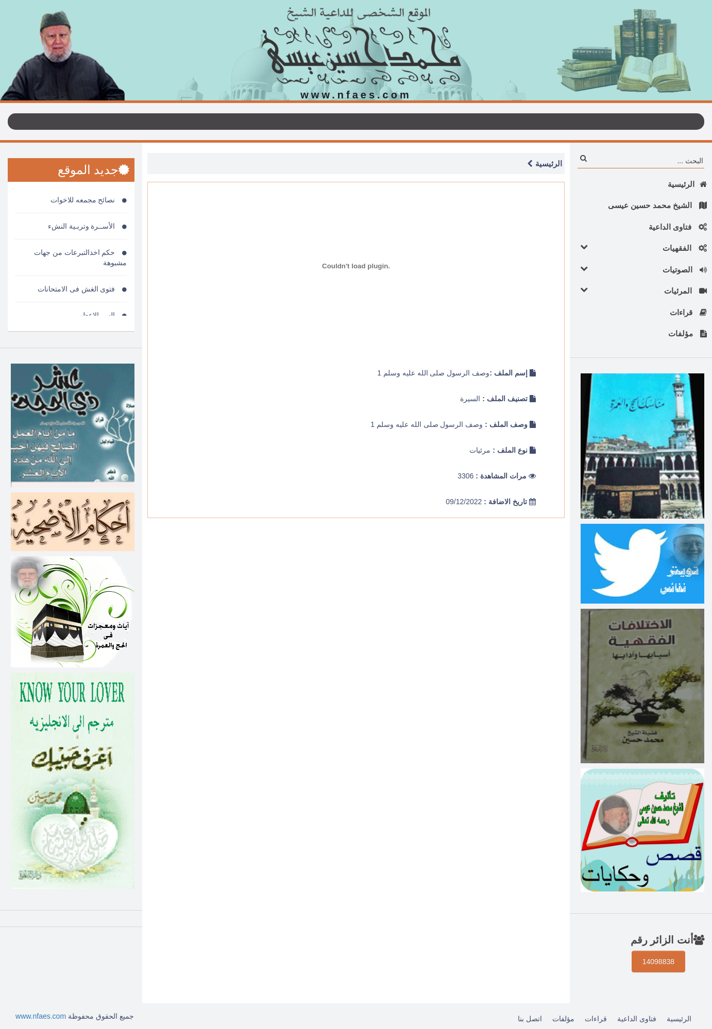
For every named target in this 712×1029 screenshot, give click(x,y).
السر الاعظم (102, 315)
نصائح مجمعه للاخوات (88, 200)
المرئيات (641, 290)
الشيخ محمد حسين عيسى (657, 205)
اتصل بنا (530, 1019)
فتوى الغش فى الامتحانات (82, 289)
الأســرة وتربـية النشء (87, 226)
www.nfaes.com (40, 1016)
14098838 (658, 961)
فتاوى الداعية (678, 226)
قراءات (688, 312)
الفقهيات (641, 247)
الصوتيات (641, 269)
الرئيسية (687, 184)
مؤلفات (687, 333)
